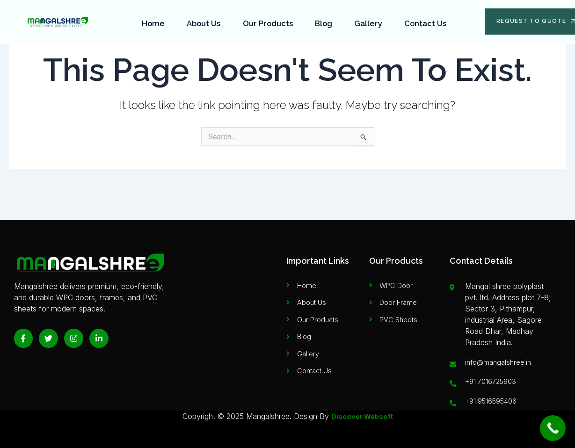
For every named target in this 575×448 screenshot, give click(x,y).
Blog (324, 21)
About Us (204, 21)
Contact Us (423, 21)
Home (155, 21)
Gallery (367, 21)
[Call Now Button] (553, 428)
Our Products (269, 21)
